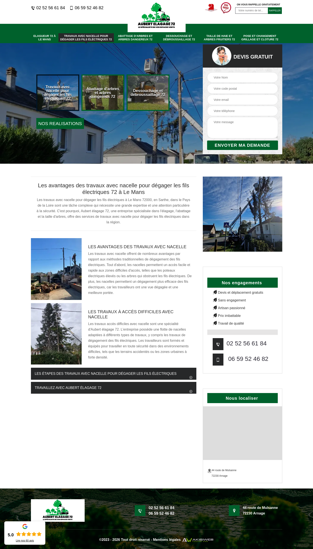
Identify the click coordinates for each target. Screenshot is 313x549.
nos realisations (60, 123)
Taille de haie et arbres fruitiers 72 (219, 37)
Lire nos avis (25, 540)
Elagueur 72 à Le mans (44, 37)
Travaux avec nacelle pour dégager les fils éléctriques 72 (86, 37)
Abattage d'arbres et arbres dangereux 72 (135, 37)
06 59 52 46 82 (86, 7)
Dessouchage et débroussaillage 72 (179, 37)
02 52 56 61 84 (48, 7)
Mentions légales (167, 539)
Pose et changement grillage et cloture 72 (259, 37)
